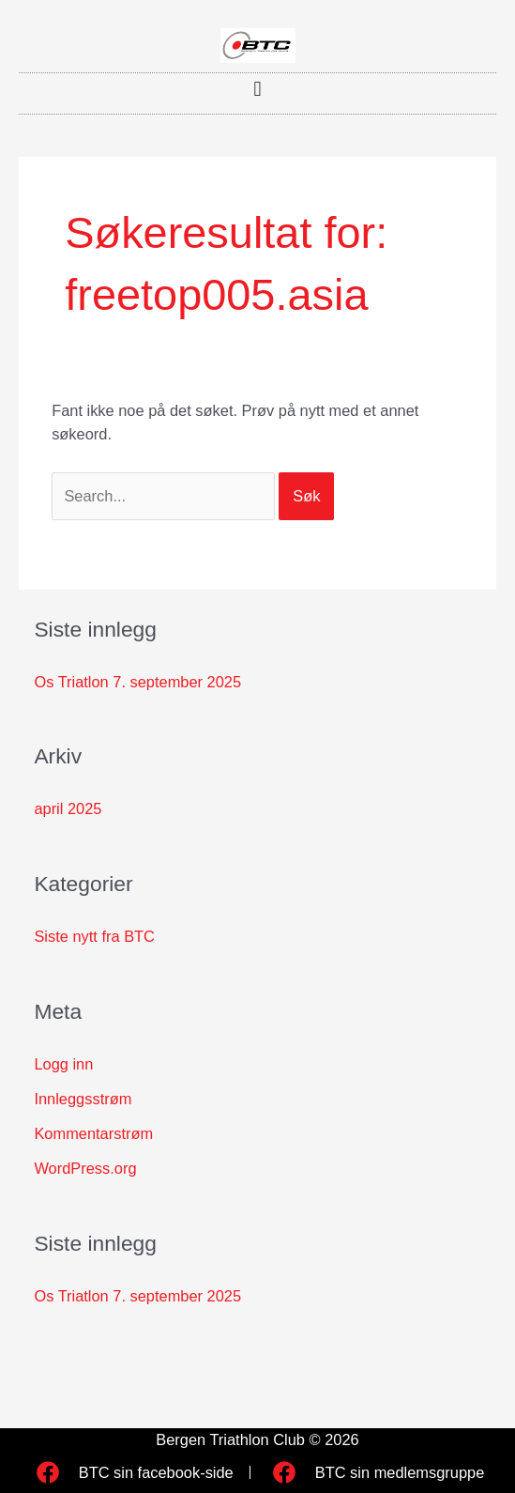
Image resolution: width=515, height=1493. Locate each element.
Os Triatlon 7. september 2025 (137, 681)
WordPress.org (85, 1168)
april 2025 (67, 808)
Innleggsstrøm (82, 1098)
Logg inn (63, 1063)
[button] (257, 88)
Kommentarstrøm (93, 1133)
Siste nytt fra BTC (94, 936)
